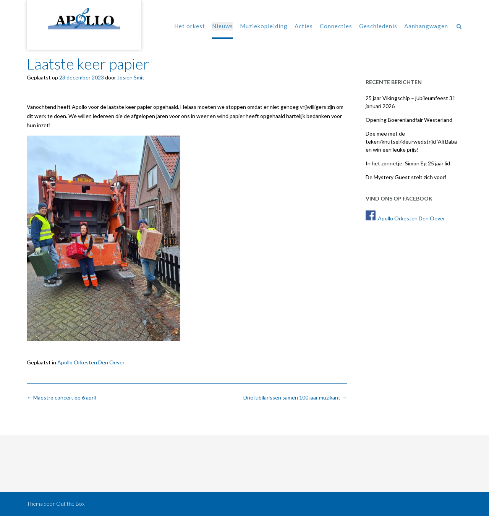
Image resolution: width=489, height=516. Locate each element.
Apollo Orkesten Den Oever (91, 362)
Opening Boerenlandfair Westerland (409, 119)
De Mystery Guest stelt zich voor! (406, 177)
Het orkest (189, 27)
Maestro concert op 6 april (61, 397)
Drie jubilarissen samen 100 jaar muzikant (295, 397)
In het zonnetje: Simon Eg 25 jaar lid (408, 163)
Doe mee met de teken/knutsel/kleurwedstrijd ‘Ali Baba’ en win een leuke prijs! (412, 141)
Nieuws (222, 27)
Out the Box (70, 503)
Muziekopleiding (264, 27)
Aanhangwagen (426, 27)
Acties (304, 27)
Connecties (336, 27)
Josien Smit (130, 77)
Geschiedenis (378, 27)
